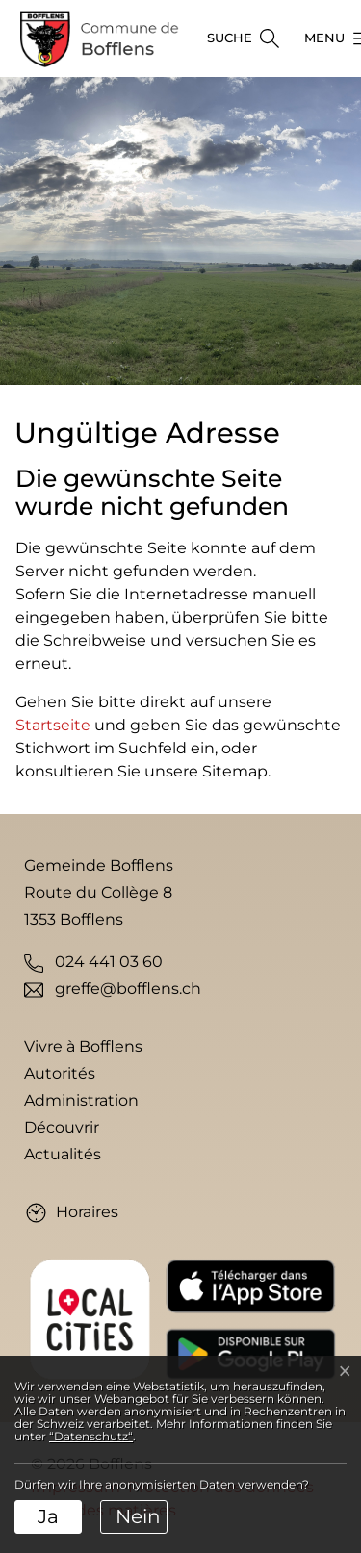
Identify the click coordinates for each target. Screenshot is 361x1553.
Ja (48, 1516)
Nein (138, 1516)
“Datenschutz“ (91, 1436)
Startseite (52, 725)
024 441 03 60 (109, 962)
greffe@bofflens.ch (128, 989)
